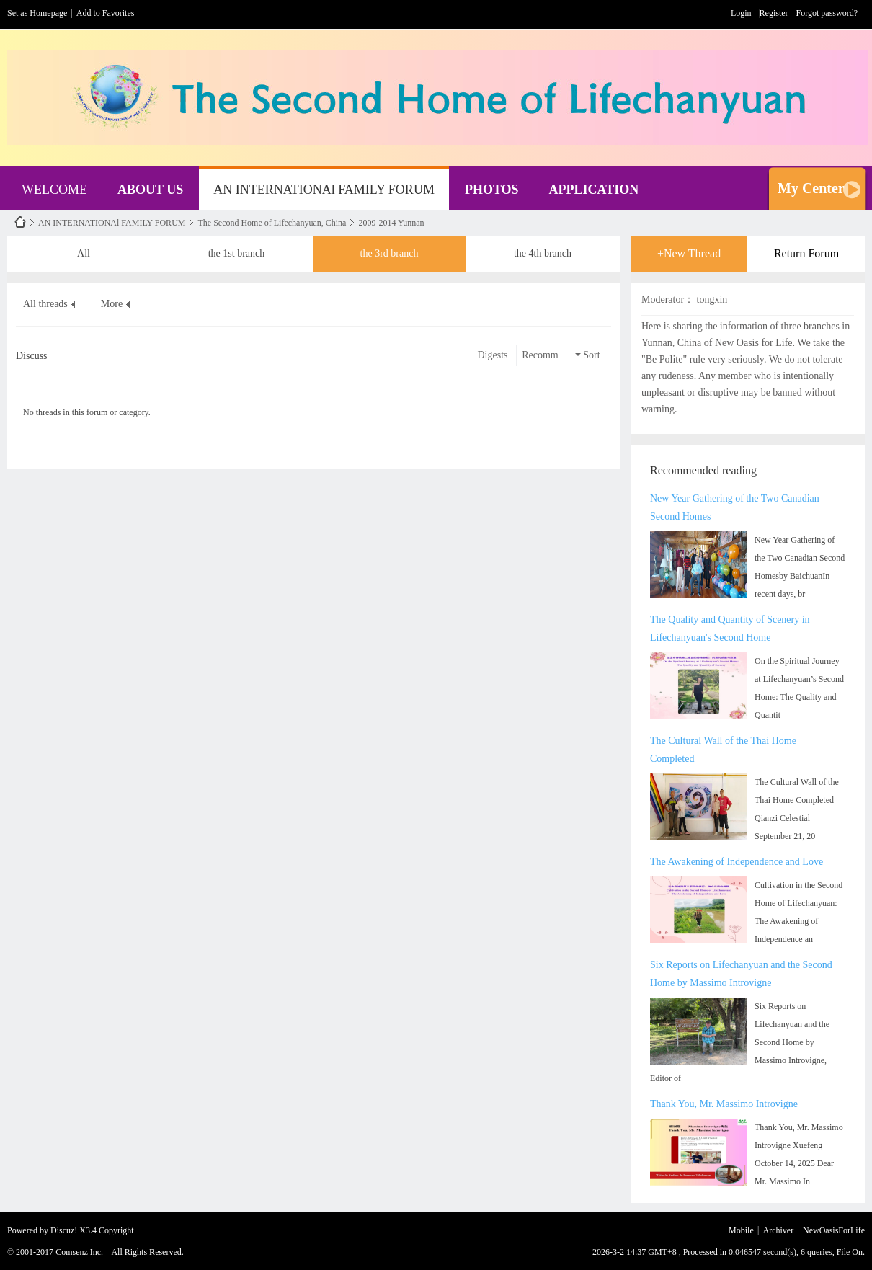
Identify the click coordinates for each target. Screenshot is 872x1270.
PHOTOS (492, 189)
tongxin (712, 299)
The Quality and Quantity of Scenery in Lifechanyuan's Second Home (730, 628)
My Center (811, 188)
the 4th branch (542, 248)
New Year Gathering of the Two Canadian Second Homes (734, 507)
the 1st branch (236, 248)
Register (774, 13)
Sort (587, 355)
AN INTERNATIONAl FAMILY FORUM (324, 189)
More (112, 303)
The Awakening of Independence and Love (736, 861)
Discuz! (63, 1230)
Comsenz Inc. (79, 1252)
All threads (45, 303)
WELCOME (54, 189)
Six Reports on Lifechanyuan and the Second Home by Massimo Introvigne (741, 973)
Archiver (778, 1230)
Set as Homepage (37, 13)
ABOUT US (150, 189)
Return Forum (806, 253)
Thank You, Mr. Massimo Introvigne (724, 1103)
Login (741, 13)
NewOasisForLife (20, 222)
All (83, 248)
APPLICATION (594, 189)
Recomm (540, 355)
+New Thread (689, 253)
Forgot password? (827, 13)
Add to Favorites (105, 13)
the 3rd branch (389, 248)
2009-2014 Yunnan (391, 223)
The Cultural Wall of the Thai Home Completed (723, 749)
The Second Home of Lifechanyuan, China (271, 223)
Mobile (741, 1230)
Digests (493, 355)
